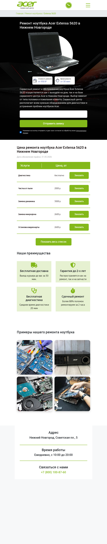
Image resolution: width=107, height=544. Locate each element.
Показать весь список (53, 241)
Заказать (79, 175)
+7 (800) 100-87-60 (53, 472)
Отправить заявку (53, 123)
